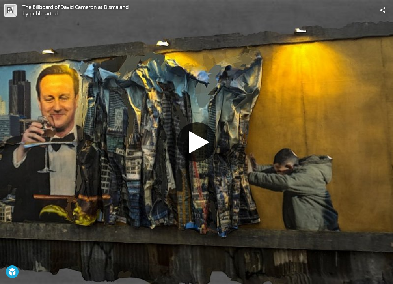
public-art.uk (44, 13)
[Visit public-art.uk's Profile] (10, 10)
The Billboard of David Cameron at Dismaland (75, 7)
